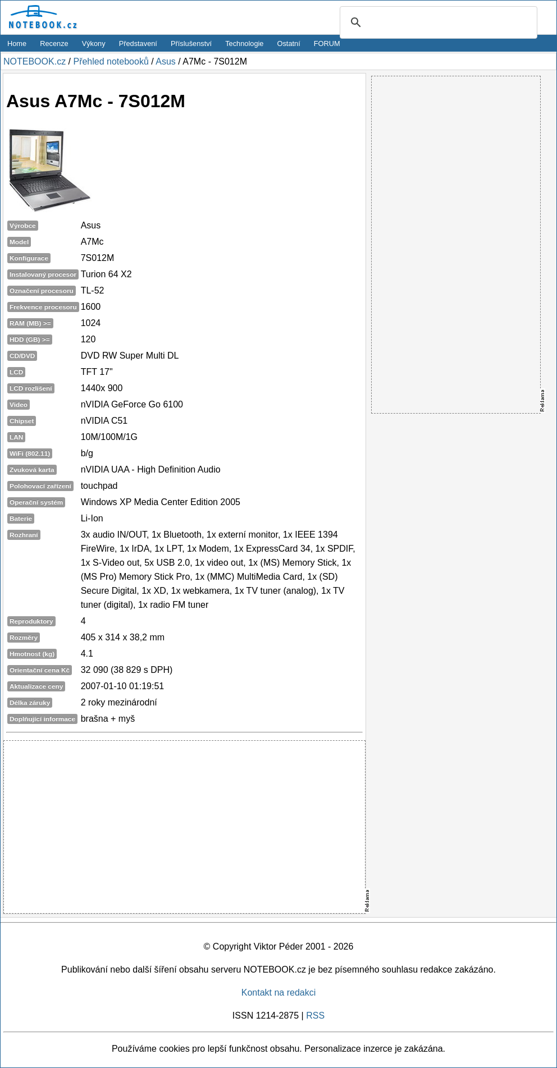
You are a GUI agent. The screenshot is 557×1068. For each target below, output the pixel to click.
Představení (138, 43)
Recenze (54, 43)
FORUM (327, 43)
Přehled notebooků (110, 61)
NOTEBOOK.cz (34, 61)
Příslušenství (191, 43)
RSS (315, 1015)
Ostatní (288, 43)
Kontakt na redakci (278, 992)
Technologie (244, 43)
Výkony (94, 43)
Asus (166, 61)
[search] (437, 23)
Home (16, 43)
